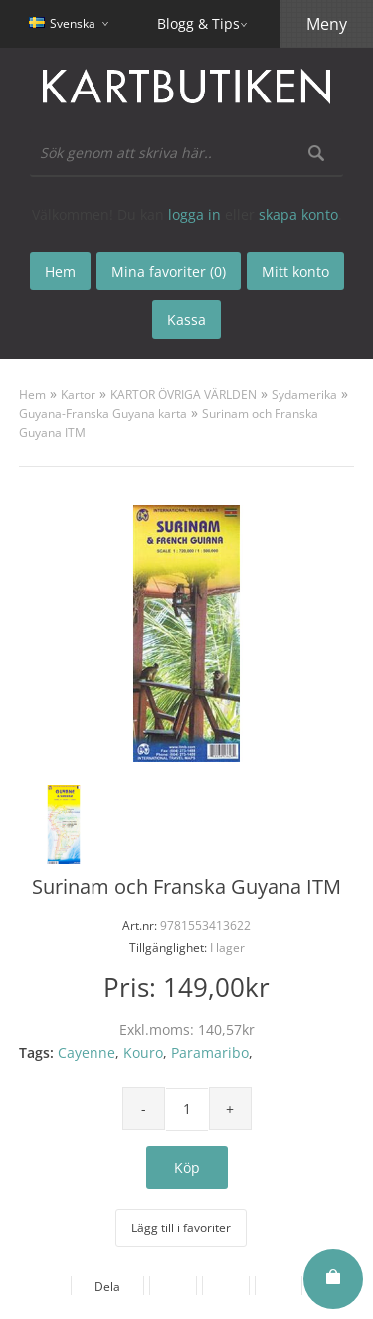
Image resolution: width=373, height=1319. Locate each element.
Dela (107, 1286)
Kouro (143, 1052)
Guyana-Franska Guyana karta (103, 413)
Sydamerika (304, 394)
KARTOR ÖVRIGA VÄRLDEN (183, 394)
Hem (32, 394)
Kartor (78, 394)
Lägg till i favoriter (181, 1228)
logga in (194, 214)
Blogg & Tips (198, 23)
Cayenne (86, 1052)
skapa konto (298, 214)
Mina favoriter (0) (168, 271)
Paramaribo (210, 1052)
